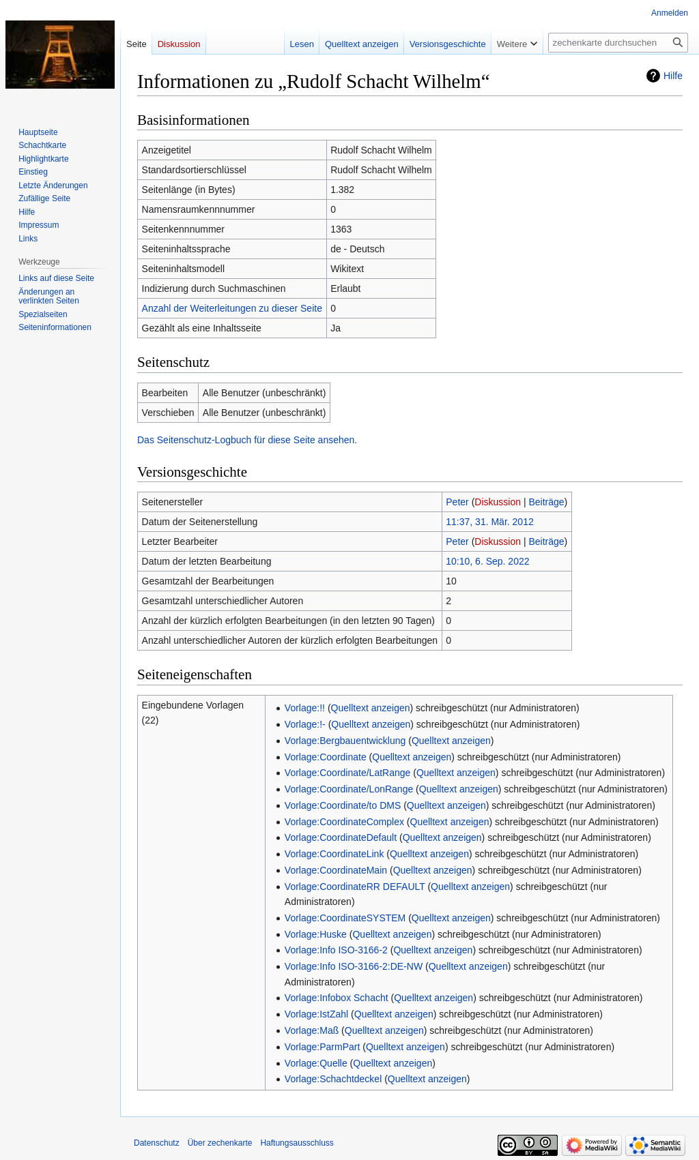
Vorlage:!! (305, 707)
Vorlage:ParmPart (322, 1046)
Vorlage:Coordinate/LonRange (349, 789)
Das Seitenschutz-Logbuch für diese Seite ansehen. (247, 439)
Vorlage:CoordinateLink (334, 853)
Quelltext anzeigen (370, 707)
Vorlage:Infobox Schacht (336, 997)
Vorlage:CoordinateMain (336, 870)
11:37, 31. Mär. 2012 (489, 521)
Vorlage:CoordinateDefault (341, 837)
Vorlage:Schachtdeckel (333, 1078)
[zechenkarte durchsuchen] (618, 43)
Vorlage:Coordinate (326, 757)
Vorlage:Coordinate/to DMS (343, 805)
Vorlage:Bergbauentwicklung (345, 740)
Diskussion (497, 501)
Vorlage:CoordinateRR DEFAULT (355, 886)
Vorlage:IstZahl (316, 1014)
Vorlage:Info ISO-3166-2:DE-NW (354, 966)
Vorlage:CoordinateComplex (344, 821)
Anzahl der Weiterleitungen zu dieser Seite (232, 308)
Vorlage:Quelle (316, 1063)
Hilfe (673, 75)
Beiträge (546, 501)
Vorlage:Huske (316, 934)
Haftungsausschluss (296, 1143)
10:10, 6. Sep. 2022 (487, 561)
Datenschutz (157, 1143)
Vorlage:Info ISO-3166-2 (336, 950)
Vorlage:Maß (312, 1030)
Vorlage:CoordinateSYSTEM (345, 917)
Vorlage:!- (305, 724)
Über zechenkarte (220, 1143)
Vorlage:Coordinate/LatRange (347, 772)
